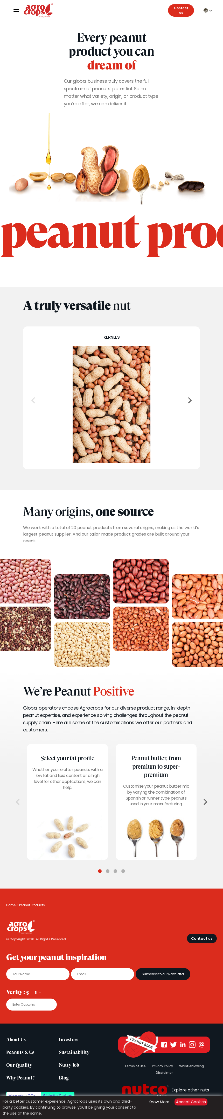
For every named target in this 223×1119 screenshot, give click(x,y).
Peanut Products (32, 905)
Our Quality (19, 1065)
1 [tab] (100, 871)
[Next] (190, 400)
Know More (159, 1101)
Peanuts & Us (20, 1052)
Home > (12, 905)
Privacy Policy (162, 1066)
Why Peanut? (20, 1078)
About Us (16, 1039)
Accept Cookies (191, 1101)
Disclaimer (164, 1072)
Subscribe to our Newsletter (163, 974)
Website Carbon (57, 1095)
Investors (68, 1039)
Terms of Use (135, 1066)
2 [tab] (107, 871)
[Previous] (33, 400)
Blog (63, 1078)
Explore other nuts (164, 1090)
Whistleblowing (191, 1066)
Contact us (181, 10)
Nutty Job (69, 1065)
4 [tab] (123, 871)
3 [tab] (115, 871)
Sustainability (74, 1052)
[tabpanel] (67, 802)
